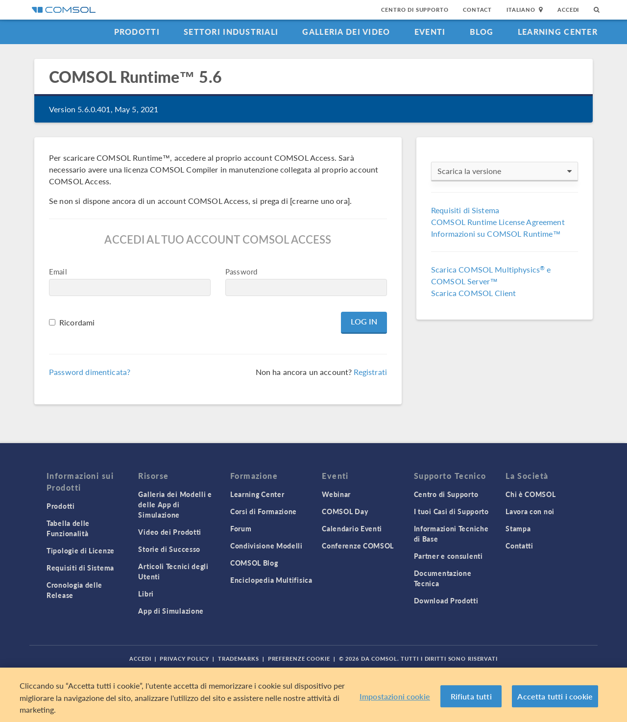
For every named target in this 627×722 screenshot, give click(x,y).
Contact (477, 9)
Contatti (519, 545)
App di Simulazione (171, 611)
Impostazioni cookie (395, 696)
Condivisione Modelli (266, 545)
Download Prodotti (446, 600)
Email (58, 271)
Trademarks (238, 658)
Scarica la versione (504, 171)
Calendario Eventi (352, 528)
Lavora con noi (530, 511)
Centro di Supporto (414, 9)
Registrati (370, 371)
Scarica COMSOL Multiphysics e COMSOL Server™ (491, 275)
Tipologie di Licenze (81, 550)
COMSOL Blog (254, 563)
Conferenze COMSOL (358, 545)
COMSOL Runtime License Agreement (498, 221)
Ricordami (77, 322)
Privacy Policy (184, 658)
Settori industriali (231, 31)
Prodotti (137, 31)
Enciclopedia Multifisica (271, 580)
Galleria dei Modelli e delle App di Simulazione (175, 504)
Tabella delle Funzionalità (68, 528)
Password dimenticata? (89, 371)
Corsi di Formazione (263, 511)
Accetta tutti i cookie (555, 696)
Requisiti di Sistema (465, 210)
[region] (313, 695)
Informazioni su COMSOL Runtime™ (496, 233)
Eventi (430, 31)
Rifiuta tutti (471, 696)
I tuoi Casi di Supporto (451, 511)
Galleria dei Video (346, 31)
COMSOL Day (345, 511)
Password (241, 271)
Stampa (518, 528)
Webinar (336, 494)
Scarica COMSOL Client (473, 293)
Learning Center (558, 31)
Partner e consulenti (448, 556)
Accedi (568, 9)
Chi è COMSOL (530, 494)
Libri (146, 593)
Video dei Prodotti (169, 532)
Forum (241, 528)
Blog (482, 31)
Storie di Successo (169, 549)
